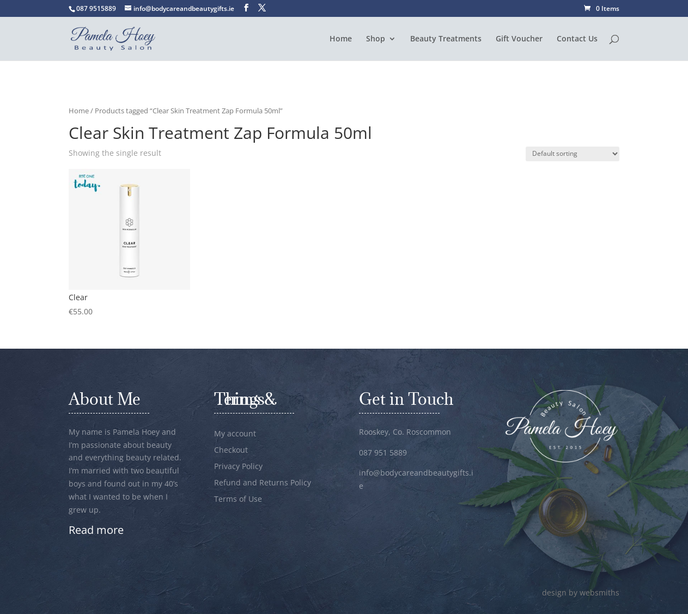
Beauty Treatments (446, 39)
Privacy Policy (238, 467)
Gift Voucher (519, 39)
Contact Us (577, 39)
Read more (96, 529)
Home (341, 39)
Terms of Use (238, 499)
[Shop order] (572, 154)
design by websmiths (580, 592)
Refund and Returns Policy (262, 483)
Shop (375, 39)
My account (235, 434)
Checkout (231, 450)
